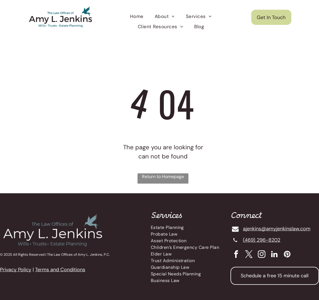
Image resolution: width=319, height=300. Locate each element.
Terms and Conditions (60, 269)
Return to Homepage (163, 176)
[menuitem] (137, 17)
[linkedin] (274, 255)
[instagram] (261, 255)
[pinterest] (287, 255)
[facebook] (236, 255)
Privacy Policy (15, 269)
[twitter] (249, 255)
